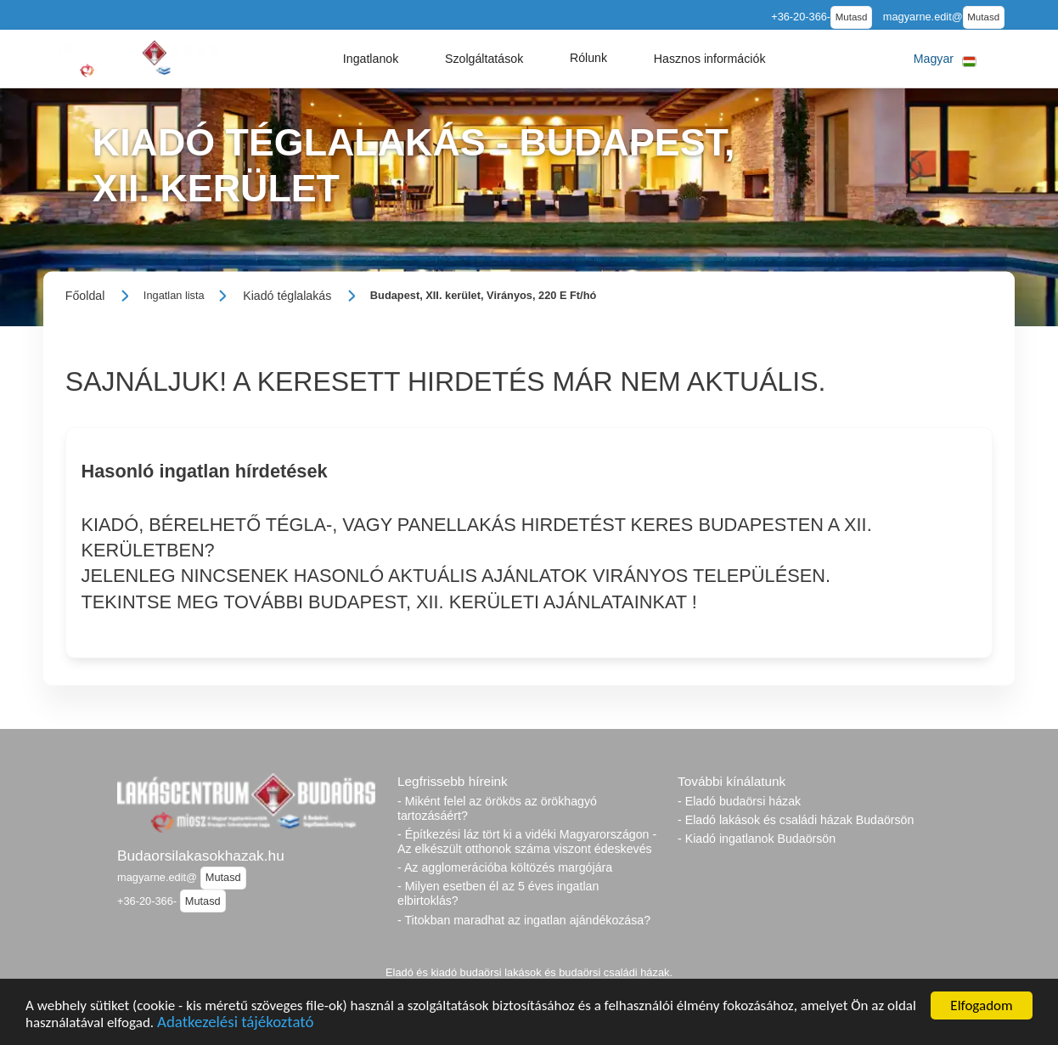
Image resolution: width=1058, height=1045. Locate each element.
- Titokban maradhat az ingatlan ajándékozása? (523, 920)
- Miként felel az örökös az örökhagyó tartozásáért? (497, 808)
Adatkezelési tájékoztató (235, 1024)
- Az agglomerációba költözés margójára (504, 867)
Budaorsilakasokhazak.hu (200, 855)
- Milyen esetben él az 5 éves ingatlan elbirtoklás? (498, 893)
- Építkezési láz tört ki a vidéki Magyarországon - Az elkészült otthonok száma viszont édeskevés (526, 842)
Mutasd (852, 17)
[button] (371, 59)
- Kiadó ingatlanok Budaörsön (757, 838)
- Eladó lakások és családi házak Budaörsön (796, 820)
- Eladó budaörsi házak (739, 801)
